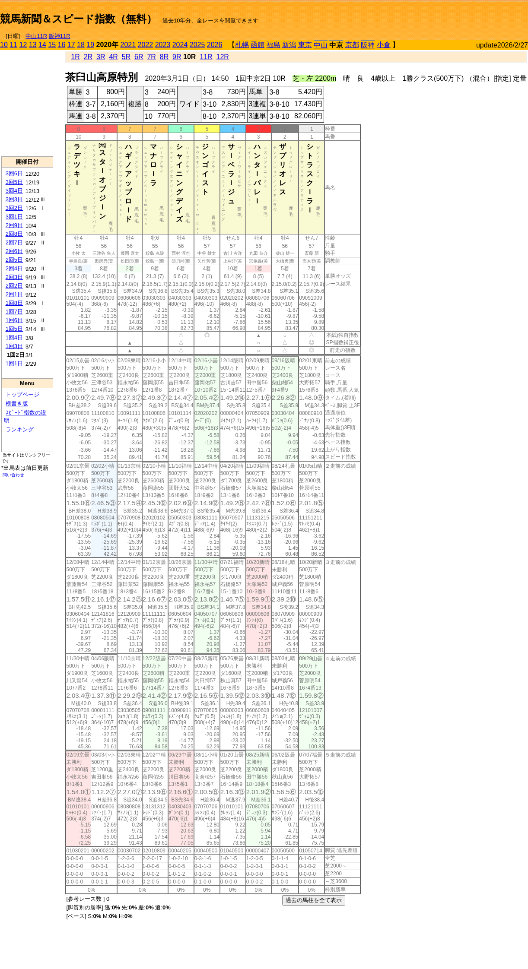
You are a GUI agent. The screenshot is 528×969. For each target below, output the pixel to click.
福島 (273, 44)
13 (33, 44)
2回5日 (14, 259)
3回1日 (14, 216)
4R (113, 56)
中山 (321, 45)
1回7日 (14, 311)
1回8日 (14, 303)
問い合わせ (13, 474)
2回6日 (14, 251)
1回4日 (14, 337)
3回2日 (14, 208)
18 (81, 44)
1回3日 (14, 346)
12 (23, 44)
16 (62, 44)
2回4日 (14, 268)
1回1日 (14, 363)
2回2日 (14, 285)
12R (222, 56)
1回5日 (14, 329)
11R (206, 56)
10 (4, 44)
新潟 (289, 44)
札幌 (242, 44)
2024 (180, 44)
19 (90, 44)
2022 (145, 44)
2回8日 (14, 234)
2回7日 (14, 242)
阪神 (368, 45)
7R (151, 56)
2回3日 (14, 277)
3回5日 (14, 182)
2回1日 (14, 294)
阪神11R (59, 36)
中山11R (36, 36)
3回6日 (14, 173)
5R (126, 56)
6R (138, 56)
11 (13, 44)
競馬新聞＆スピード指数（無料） (78, 19)
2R (88, 56)
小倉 (384, 44)
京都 (352, 44)
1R (75, 56)
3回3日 (14, 199)
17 (71, 44)
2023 (163, 44)
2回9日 (14, 225)
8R (164, 56)
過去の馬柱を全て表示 (314, 900)
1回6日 (14, 320)
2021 (128, 44)
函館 (257, 44)
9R (176, 56)
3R (100, 56)
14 (42, 44)
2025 (197, 44)
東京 (305, 44)
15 (52, 44)
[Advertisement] (427, 15)
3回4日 (14, 190)
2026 (215, 44)
